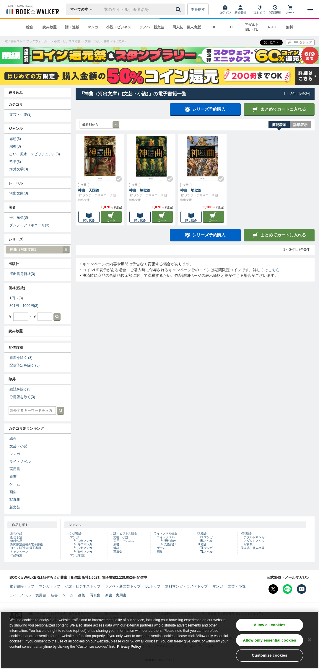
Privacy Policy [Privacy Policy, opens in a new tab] (129, 647)
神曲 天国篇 (88, 190)
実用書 (14, 469)
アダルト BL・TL (252, 27)
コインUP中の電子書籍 (25, 547)
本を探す (198, 9)
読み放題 (50, 27)
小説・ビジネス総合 (123, 533)
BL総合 (202, 533)
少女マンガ (84, 547)
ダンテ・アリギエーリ (29, 225)
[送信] (179, 9)
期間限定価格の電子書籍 (26, 544)
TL (232, 27)
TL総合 (202, 544)
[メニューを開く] (310, 9)
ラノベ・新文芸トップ (123, 586)
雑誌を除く (20, 389)
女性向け (170, 544)
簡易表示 (279, 125)
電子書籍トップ (21, 586)
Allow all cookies (269, 625)
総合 (29, 27)
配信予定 (16, 537)
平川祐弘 (18, 217)
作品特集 (16, 555)
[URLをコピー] (300, 42)
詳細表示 (300, 125)
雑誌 (116, 547)
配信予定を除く (24, 365)
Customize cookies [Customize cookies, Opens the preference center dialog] (269, 655)
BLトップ (152, 586)
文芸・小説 (20, 114)
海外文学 (18, 169)
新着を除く (20, 358)
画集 (13, 492)
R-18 (272, 27)
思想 (15, 139)
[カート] (290, 9)
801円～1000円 (23, 306)
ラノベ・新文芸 (151, 27)
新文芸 (14, 507)
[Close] (309, 639)
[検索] (179, 9)
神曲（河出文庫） (37, 249)
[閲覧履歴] (275, 9)
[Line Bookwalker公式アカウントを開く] (287, 589)
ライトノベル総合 (166, 533)
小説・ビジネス (118, 27)
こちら (274, 270)
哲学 (15, 162)
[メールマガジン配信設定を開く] (301, 589)
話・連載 (72, 27)
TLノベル (206, 551)
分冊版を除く (22, 397)
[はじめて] (260, 9)
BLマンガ (206, 537)
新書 (13, 477)
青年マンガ (84, 544)
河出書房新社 (22, 274)
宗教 (15, 146)
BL (213, 27)
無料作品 (16, 540)
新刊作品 (16, 533)
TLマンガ (206, 547)
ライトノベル (20, 461)
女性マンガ (84, 551)
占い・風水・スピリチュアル (34, 154)
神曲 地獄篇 (190, 190)
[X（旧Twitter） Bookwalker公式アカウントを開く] (273, 589)
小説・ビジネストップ (82, 586)
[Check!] (116, 176)
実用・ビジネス (123, 540)
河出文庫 (18, 193)
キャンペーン (19, 551)
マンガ (92, 27)
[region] (159, 640)
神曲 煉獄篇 (139, 190)
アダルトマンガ (254, 537)
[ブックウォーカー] (32, 9)
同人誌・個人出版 (186, 27)
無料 (289, 27)
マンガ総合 (74, 533)
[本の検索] (83, 9)
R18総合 (246, 533)
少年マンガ (84, 540)
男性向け (170, 540)
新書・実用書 (115, 595)
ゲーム (14, 484)
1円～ (16, 298)
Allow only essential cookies (269, 640)
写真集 (14, 500)
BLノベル (206, 540)
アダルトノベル (254, 540)
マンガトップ (49, 586)
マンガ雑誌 (77, 555)
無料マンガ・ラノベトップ (186, 586)
